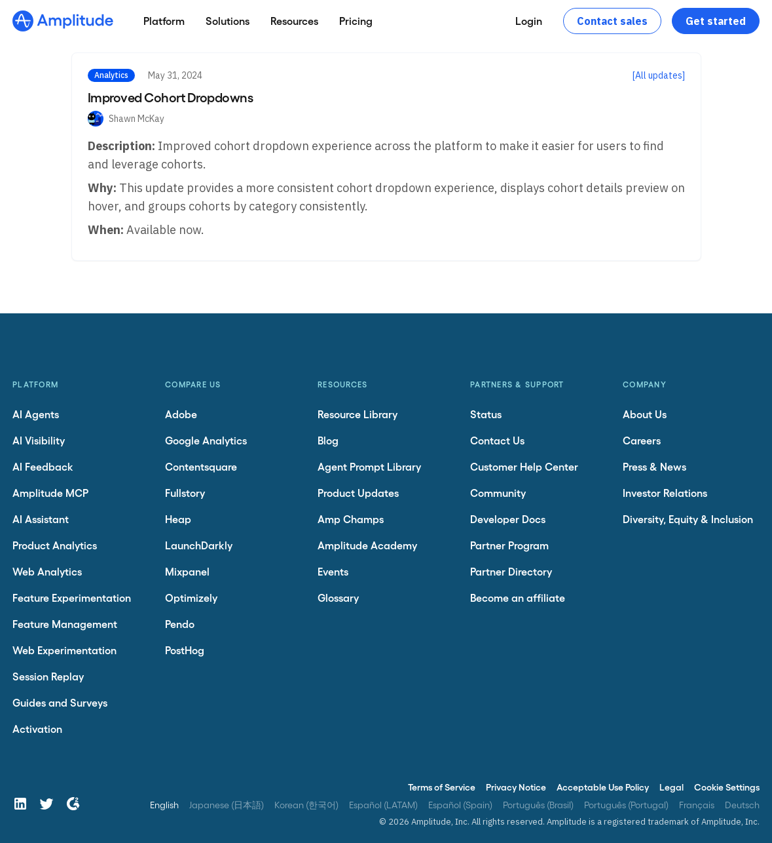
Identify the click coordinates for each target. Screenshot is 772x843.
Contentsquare (201, 466)
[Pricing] (356, 21)
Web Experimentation (64, 650)
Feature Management (64, 624)
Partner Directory (511, 571)
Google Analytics (206, 440)
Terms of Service (441, 786)
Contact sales (612, 21)
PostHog (184, 650)
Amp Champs (351, 519)
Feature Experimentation (71, 597)
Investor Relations (665, 492)
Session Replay (48, 676)
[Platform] (164, 21)
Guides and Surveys (59, 702)
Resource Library (357, 414)
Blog (328, 440)
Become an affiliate (517, 597)
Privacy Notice (516, 786)
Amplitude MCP (50, 492)
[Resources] (294, 21)
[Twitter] (46, 804)
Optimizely (191, 597)
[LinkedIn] (20, 804)
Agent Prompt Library (369, 466)
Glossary (338, 597)
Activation (37, 728)
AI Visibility (38, 440)
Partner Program (509, 545)
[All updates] (659, 75)
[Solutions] (227, 21)
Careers (642, 440)
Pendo (179, 624)
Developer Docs (507, 519)
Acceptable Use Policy (603, 786)
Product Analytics (54, 545)
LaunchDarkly (198, 545)
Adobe (181, 414)
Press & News (654, 466)
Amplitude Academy (367, 545)
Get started (716, 21)
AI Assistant (40, 519)
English (164, 804)
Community (498, 492)
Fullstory (185, 492)
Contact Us (497, 440)
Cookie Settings (727, 786)
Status (486, 414)
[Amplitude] (62, 20)
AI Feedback (42, 466)
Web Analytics (47, 571)
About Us (645, 414)
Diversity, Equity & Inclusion (688, 519)
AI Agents (35, 414)
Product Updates (358, 492)
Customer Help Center (524, 466)
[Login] (529, 21)
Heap (178, 519)
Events (333, 571)
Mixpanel (187, 571)
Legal (671, 786)
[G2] (73, 804)
